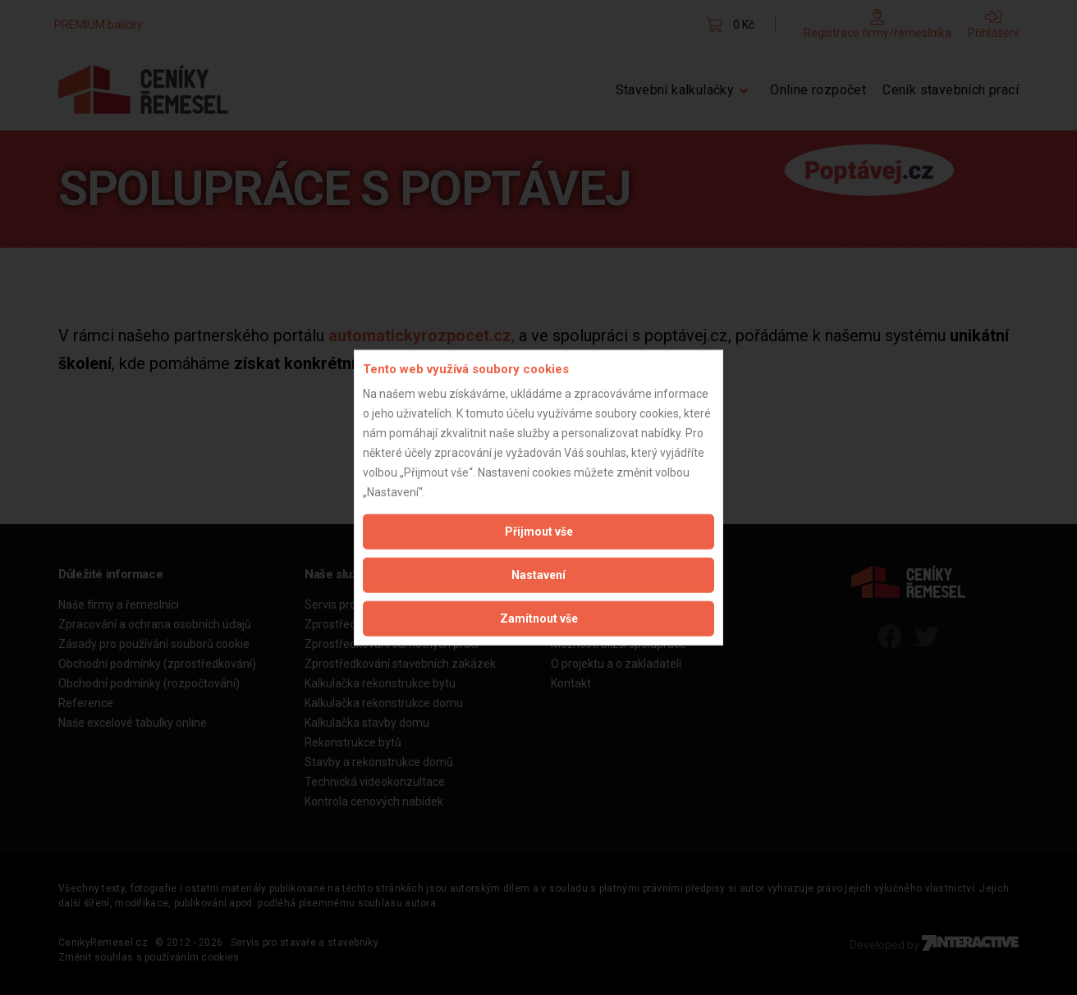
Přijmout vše (539, 531)
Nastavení (538, 575)
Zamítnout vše (539, 618)
